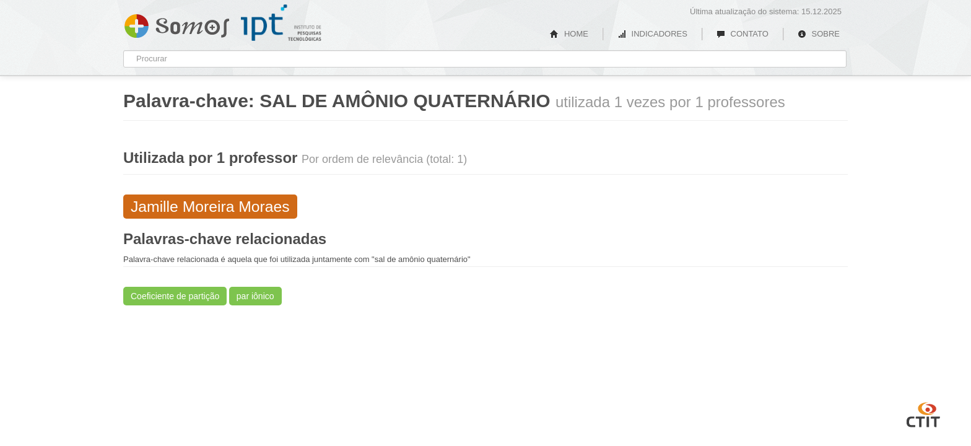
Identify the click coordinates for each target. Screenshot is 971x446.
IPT (281, 23)
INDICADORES (652, 33)
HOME (569, 33)
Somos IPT (176, 23)
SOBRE (819, 33)
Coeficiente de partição (175, 296)
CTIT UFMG (923, 413)
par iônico (255, 296)
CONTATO (742, 33)
